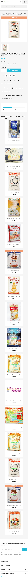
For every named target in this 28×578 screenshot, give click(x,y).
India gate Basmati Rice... (14, 270)
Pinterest (14, 75)
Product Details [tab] (18, 106)
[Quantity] (3, 70)
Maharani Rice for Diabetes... (14, 244)
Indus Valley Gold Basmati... (14, 218)
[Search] (14, 6)
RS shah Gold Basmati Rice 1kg (14, 427)
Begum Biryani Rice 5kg (14, 531)
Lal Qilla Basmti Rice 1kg (14, 349)
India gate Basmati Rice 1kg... (14, 505)
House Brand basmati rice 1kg (14, 401)
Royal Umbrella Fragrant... (14, 296)
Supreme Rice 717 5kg (14, 479)
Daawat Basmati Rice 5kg (14, 140)
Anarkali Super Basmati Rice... (14, 322)
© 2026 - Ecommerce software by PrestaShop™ (14, 576)
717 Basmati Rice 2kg (14, 192)
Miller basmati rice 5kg (14, 453)
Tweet (10, 75)
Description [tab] (7, 106)
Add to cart (13, 70)
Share (6, 75)
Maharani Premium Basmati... (14, 166)
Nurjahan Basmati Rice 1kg (14, 375)
